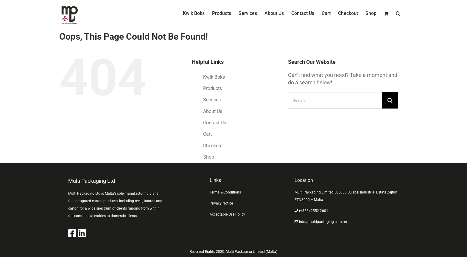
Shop (208, 157)
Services (212, 100)
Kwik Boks (214, 77)
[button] (398, 13)
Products (212, 88)
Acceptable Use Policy (227, 214)
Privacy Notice (221, 203)
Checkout (213, 145)
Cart (207, 134)
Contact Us (214, 123)
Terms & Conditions (225, 192)
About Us (212, 111)
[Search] (390, 100)
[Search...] (335, 100)
